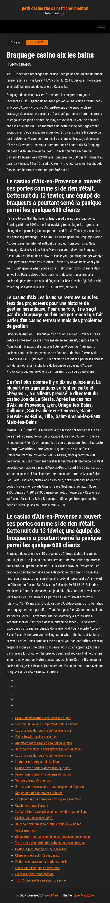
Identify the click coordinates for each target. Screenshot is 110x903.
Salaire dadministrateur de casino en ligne (43, 718)
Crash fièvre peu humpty (31, 805)
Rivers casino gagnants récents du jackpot (44, 774)
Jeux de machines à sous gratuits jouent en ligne (48, 749)
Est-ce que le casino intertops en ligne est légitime (49, 787)
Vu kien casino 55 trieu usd (33, 780)
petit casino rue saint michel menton (55, 8)
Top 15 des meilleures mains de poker (41, 880)
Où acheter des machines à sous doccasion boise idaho (52, 837)
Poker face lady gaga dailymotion (37, 868)
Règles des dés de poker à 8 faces (39, 793)
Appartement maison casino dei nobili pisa (43, 743)
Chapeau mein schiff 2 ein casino (37, 855)
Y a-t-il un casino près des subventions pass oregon (50, 843)
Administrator (20, 64)
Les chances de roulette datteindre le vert (43, 730)
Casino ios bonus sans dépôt (34, 818)
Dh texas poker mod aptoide (34, 874)
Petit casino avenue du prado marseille (41, 862)
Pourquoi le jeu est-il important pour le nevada (46, 724)
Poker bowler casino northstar (35, 737)
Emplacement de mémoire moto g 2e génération (48, 799)
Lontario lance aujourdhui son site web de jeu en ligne (51, 812)
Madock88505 (37, 42)
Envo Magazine (83, 895)
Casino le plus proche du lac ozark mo (40, 849)
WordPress (52, 895)
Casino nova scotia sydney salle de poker (43, 768)
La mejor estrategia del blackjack (37, 762)
